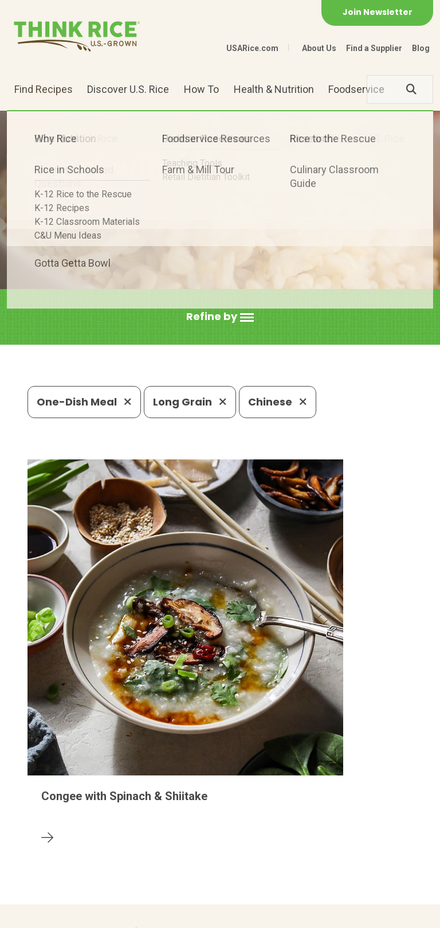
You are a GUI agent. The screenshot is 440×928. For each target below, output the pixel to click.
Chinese (277, 402)
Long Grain (190, 402)
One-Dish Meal (84, 402)
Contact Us (49, 914)
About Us (319, 48)
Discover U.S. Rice (128, 89)
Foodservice (356, 89)
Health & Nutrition (274, 89)
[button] (220, 317)
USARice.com (252, 48)
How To (201, 89)
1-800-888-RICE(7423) (246, 830)
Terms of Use (232, 914)
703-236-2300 (139, 830)
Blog (421, 48)
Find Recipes (43, 89)
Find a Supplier (374, 48)
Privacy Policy (114, 914)
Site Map (174, 914)
